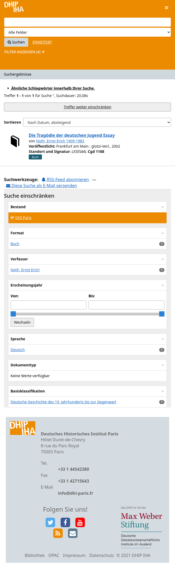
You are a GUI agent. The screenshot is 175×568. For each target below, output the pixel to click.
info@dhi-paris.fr (75, 493)
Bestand (18, 206)
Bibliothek (35, 555)
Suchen (16, 42)
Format (17, 232)
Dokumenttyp (23, 364)
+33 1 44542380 (73, 469)
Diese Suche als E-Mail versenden (41, 185)
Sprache (18, 338)
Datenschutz (101, 555)
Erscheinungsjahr (26, 285)
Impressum (74, 555)
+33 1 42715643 (73, 481)
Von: (15, 295)
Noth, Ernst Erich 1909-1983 (60, 140)
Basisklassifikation (28, 391)
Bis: (92, 295)
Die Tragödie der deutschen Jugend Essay (72, 135)
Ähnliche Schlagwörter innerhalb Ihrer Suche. (50, 88)
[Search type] (87, 32)
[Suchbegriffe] (87, 22)
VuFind (14, 8)
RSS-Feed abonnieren (65, 179)
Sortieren (12, 122)
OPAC (53, 555)
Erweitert (42, 42)
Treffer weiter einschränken (87, 106)
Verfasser (19, 258)
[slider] (13, 314)
